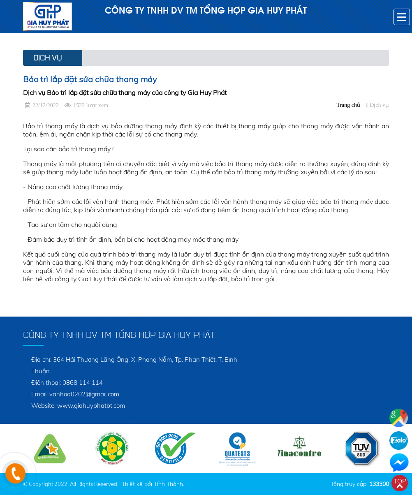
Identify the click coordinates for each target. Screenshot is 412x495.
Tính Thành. (169, 484)
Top (399, 481)
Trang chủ (348, 105)
